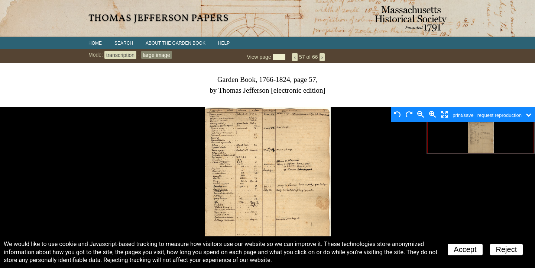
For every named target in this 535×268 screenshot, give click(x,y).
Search (123, 43)
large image (156, 55)
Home (95, 43)
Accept (465, 249)
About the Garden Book (175, 43)
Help (224, 43)
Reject (506, 249)
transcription (120, 55)
